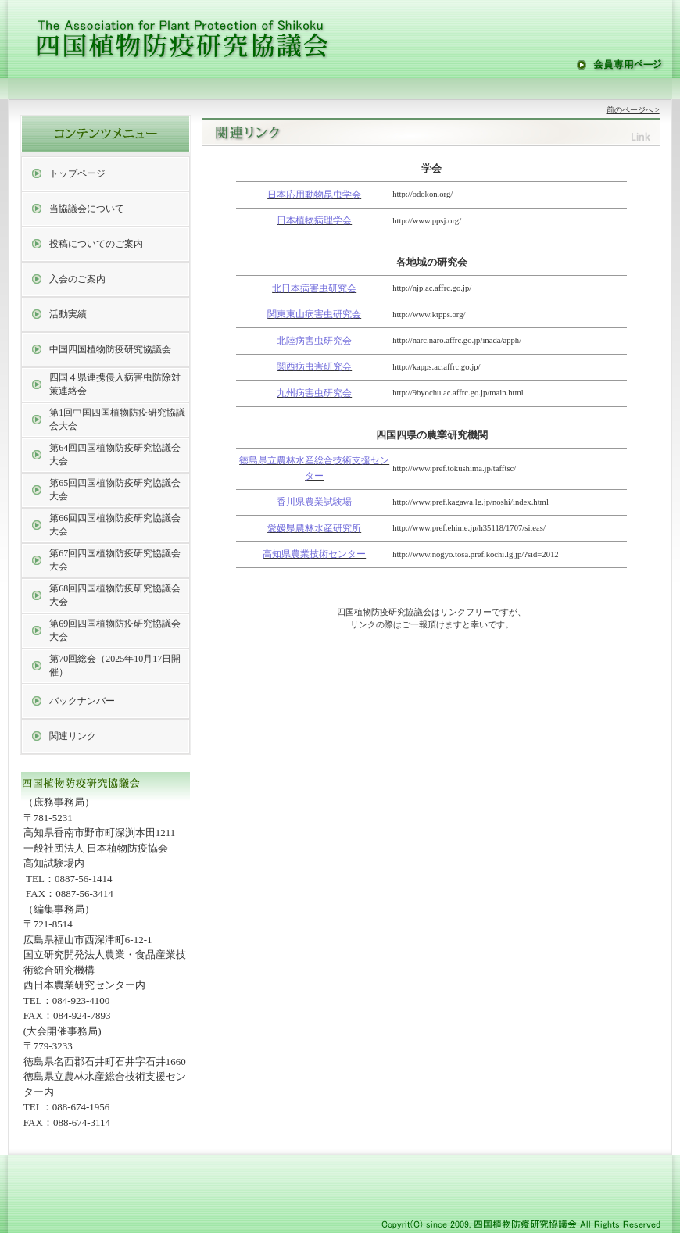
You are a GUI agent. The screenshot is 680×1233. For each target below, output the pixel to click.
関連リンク (72, 736)
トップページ (77, 173)
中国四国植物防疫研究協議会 (110, 349)
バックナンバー (82, 700)
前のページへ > (633, 109)
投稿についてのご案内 (96, 243)
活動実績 (68, 314)
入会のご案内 (77, 278)
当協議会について (86, 208)
